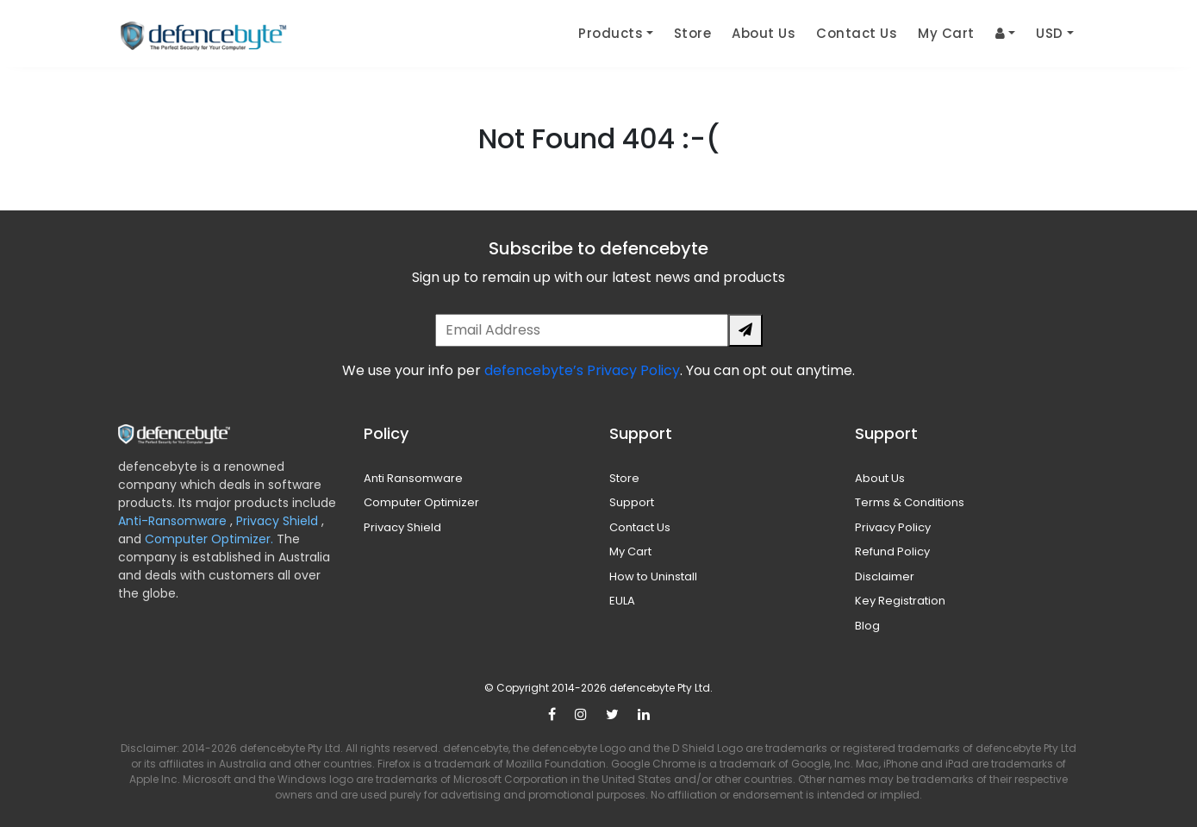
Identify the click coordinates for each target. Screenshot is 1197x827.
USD (1049, 33)
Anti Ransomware (413, 478)
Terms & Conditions (909, 502)
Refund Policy (892, 551)
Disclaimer (884, 576)
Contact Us (856, 33)
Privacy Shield (278, 520)
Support (631, 502)
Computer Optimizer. (207, 539)
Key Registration (900, 600)
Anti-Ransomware (174, 520)
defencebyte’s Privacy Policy (582, 370)
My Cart (946, 33)
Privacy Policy (893, 527)
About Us (763, 33)
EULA (622, 600)
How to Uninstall (653, 576)
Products (610, 33)
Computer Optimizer (421, 502)
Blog (867, 625)
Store (693, 33)
